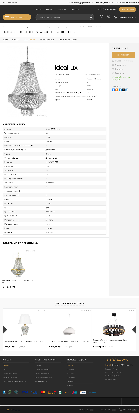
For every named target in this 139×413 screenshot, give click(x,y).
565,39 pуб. (15, 344)
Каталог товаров (17, 17)
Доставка (62, 9)
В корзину (123, 55)
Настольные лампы (10, 371)
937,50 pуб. (103, 344)
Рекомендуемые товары (43, 375)
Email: (108, 363)
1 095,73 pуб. (60, 344)
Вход (4, 2)
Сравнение (84, 410)
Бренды (70, 383)
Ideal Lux (90, 89)
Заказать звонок (127, 9)
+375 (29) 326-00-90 (107, 9)
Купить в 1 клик (119, 65)
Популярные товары (42, 367)
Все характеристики (92, 74)
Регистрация (12, 2)
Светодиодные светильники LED (14, 379)
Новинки (38, 363)
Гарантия (70, 379)
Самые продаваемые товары (69, 301)
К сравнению (118, 73)
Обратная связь (11, 410)
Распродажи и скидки (42, 371)
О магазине (74, 9)
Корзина (127, 410)
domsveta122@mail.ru (122, 363)
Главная (39, 9)
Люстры (6, 363)
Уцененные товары (41, 379)
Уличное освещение (10, 375)
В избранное (118, 69)
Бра (4, 367)
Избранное (106, 410)
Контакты (50, 9)
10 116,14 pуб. (8, 284)
